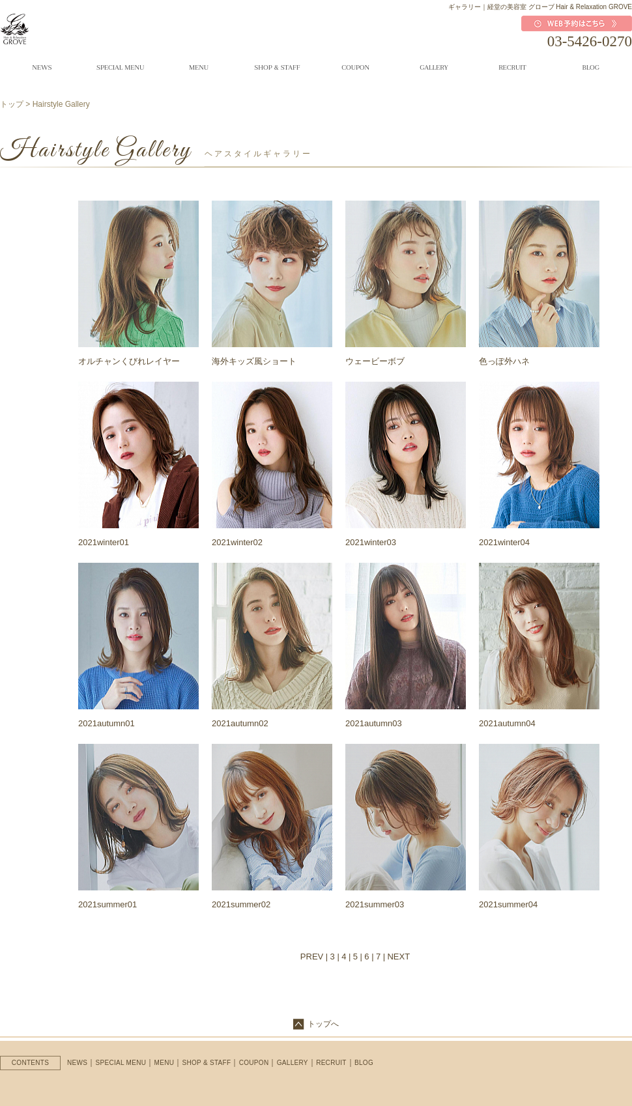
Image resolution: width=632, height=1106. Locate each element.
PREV (311, 956)
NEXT (398, 956)
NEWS (77, 1062)
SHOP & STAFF (206, 1062)
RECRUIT (331, 1062)
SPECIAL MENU (121, 1062)
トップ (11, 104)
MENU (164, 1062)
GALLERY (292, 1062)
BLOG (363, 1062)
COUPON (254, 1062)
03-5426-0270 (589, 41)
